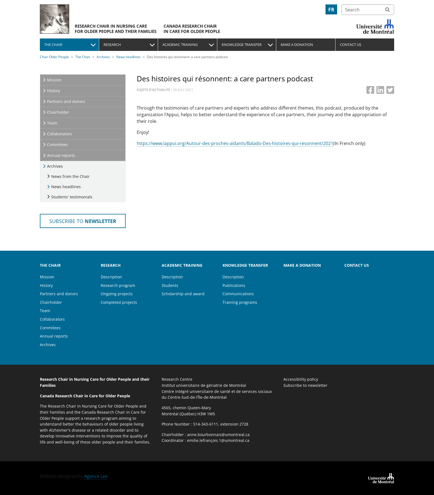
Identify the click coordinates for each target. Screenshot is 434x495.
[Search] (368, 9)
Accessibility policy (300, 379)
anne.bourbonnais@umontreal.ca (218, 434)
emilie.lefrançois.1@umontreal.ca (218, 440)
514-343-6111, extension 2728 (220, 424)
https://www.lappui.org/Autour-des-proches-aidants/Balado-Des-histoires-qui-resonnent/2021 (235, 143)
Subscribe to (82, 220)
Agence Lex (95, 476)
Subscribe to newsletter (305, 385)
